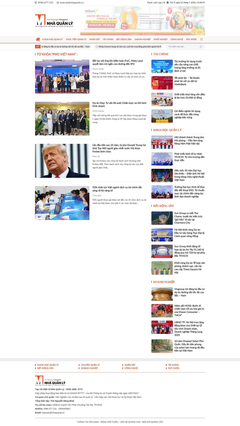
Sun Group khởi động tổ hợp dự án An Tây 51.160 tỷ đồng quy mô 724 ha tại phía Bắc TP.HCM (189, 251)
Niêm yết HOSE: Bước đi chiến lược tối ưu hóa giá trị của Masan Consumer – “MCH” (189, 311)
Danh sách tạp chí (156, 3)
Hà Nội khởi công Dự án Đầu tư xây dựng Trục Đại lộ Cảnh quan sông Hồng (189, 233)
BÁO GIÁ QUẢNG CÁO (152, 422)
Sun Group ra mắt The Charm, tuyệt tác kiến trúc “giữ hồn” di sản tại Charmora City (188, 218)
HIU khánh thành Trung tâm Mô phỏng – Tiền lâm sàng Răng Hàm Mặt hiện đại (189, 140)
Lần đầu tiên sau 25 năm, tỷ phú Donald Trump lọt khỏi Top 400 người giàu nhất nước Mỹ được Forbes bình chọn (119, 148)
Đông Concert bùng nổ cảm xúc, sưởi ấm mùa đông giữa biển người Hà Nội (133, 47)
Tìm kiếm (201, 46)
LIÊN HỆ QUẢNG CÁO (130, 422)
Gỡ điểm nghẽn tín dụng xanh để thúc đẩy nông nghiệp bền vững (187, 114)
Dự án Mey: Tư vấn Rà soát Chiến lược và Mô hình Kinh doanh (119, 105)
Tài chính (160, 54)
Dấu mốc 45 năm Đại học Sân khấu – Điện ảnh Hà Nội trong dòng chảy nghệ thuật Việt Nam (189, 175)
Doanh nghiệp (98, 69)
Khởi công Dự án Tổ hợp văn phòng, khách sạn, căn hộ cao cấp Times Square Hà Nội (189, 268)
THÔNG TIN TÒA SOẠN (88, 422)
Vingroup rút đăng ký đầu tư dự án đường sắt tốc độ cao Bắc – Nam (63, 47)
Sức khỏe (173, 368)
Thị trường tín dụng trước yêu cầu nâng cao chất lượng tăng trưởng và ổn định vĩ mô (188, 66)
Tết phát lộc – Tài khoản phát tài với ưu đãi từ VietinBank (187, 81)
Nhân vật (96, 156)
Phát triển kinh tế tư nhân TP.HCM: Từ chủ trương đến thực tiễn (189, 157)
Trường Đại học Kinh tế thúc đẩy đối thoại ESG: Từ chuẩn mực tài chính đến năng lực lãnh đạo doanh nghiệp (189, 192)
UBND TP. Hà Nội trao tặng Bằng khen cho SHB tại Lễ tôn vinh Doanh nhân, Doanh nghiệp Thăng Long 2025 (189, 328)
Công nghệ (96, 195)
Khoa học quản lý (167, 130)
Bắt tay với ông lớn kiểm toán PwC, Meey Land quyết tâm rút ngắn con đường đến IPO (117, 62)
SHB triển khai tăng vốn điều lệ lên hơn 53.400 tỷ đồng (189, 96)
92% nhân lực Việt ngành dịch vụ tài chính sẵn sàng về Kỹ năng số (117, 189)
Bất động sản (163, 205)
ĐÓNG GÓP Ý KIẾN (109, 422)
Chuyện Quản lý (90, 365)
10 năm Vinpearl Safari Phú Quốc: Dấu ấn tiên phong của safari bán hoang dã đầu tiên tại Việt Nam (189, 346)
